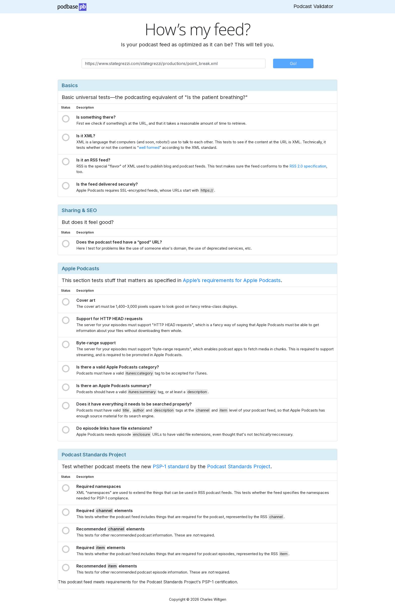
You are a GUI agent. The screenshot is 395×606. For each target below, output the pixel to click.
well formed (149, 147)
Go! (293, 63)
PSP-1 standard (171, 466)
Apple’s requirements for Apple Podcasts (232, 280)
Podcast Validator (313, 6)
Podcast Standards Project (238, 466)
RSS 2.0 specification (307, 166)
